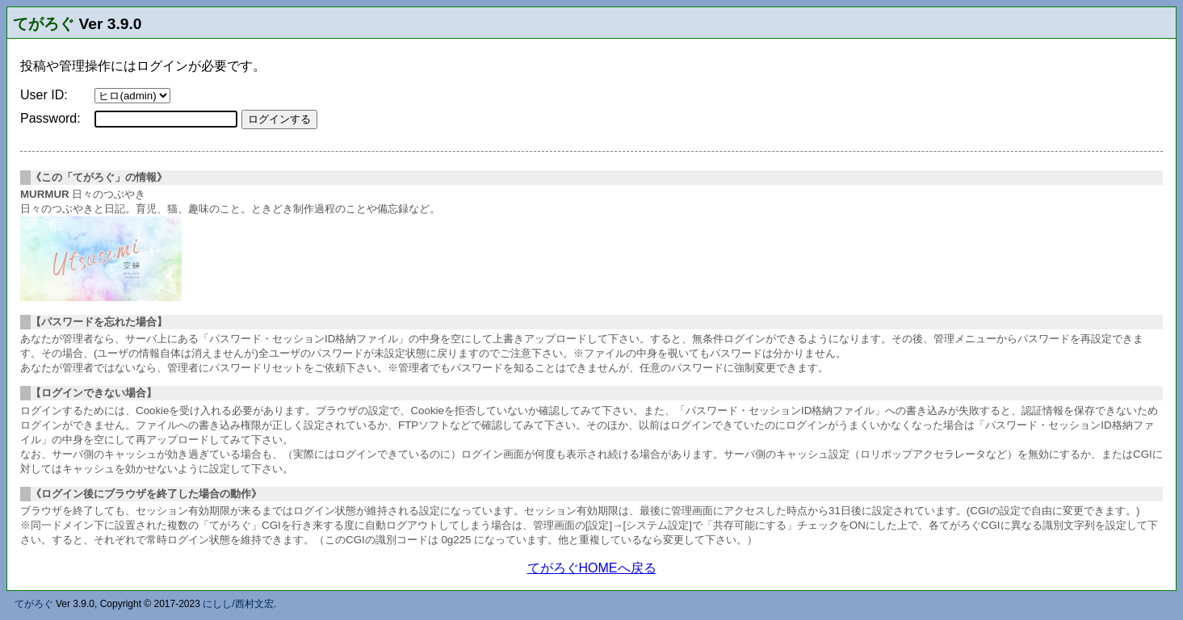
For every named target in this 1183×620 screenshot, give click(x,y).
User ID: (44, 95)
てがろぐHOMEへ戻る (592, 568)
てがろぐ (43, 23)
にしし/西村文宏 (238, 604)
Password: (50, 118)
